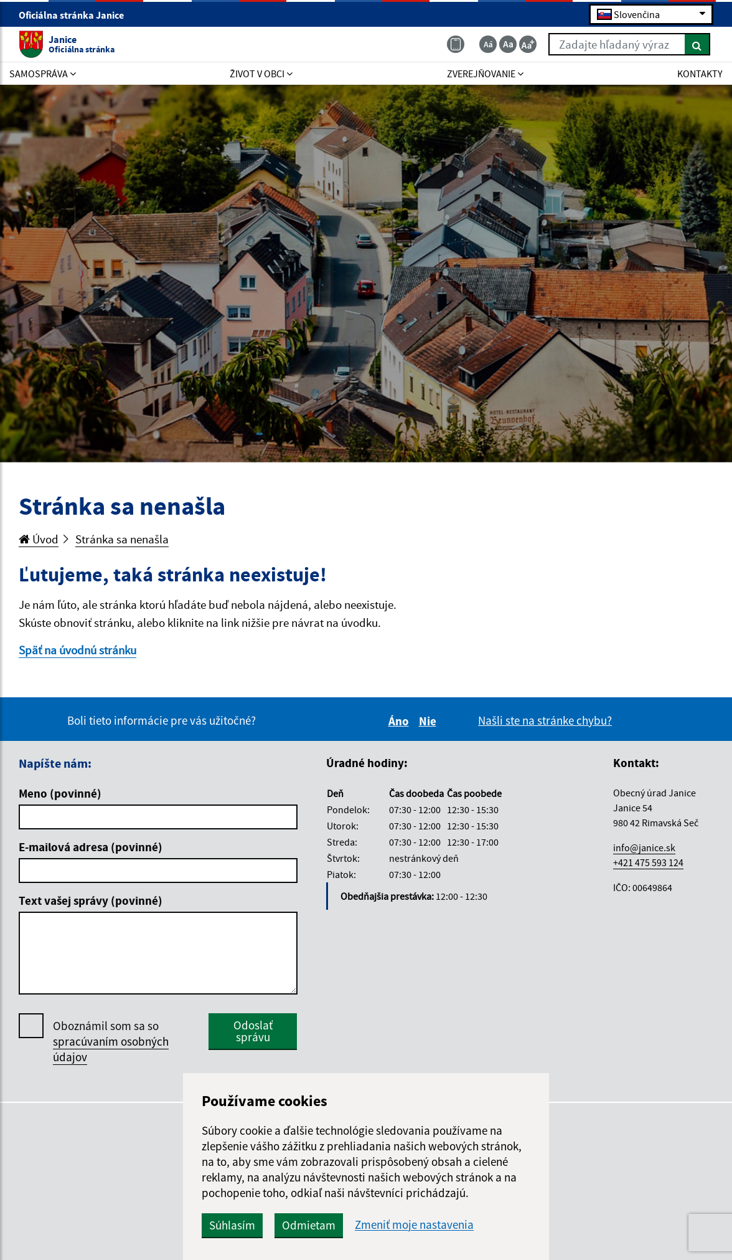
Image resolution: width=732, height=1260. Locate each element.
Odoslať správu (253, 1031)
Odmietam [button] (309, 1225)
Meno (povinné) (60, 793)
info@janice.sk (644, 847)
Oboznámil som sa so (111, 1041)
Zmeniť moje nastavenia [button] (414, 1225)
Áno (400, 721)
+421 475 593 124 (648, 862)
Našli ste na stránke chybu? (545, 720)
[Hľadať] (697, 44)
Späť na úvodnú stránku (77, 649)
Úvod (39, 539)
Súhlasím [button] (232, 1225)
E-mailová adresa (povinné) (90, 846)
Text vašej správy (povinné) (90, 900)
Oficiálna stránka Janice (76, 15)
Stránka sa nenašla (122, 539)
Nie (429, 721)
